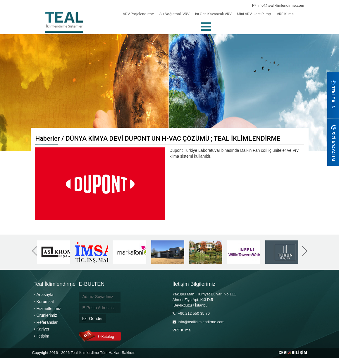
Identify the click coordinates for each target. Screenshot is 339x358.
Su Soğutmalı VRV (174, 14)
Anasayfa (44, 294)
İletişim (41, 336)
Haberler (47, 138)
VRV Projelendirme (138, 14)
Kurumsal (44, 301)
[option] (53, 252)
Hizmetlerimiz (47, 308)
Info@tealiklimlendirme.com (278, 5)
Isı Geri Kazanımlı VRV (213, 14)
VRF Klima (285, 14)
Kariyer (41, 329)
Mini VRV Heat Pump (254, 14)
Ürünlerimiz (45, 315)
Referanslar (46, 322)
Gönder (92, 318)
